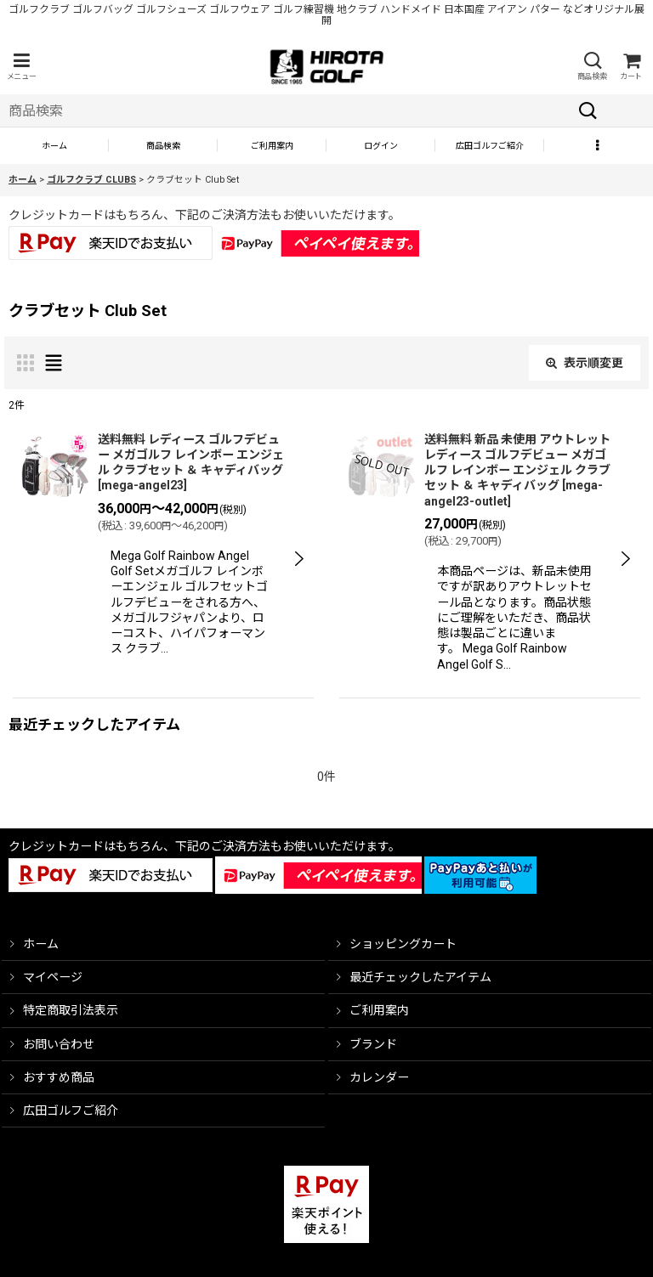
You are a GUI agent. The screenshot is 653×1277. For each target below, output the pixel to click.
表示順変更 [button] (584, 363)
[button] (21, 66)
